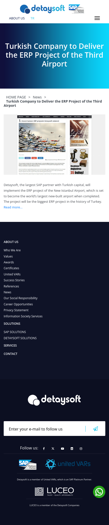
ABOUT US (17, 18)
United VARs (12, 274)
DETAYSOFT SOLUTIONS (20, 338)
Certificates (11, 268)
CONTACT (10, 354)
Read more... (13, 207)
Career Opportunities (18, 304)
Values (8, 256)
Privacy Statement (16, 310)
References (11, 286)
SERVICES (10, 345)
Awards (9, 262)
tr (32, 18)
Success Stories (14, 280)
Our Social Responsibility (20, 298)
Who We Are (12, 250)
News (7, 292)
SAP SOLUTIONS (15, 332)
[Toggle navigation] (97, 18)
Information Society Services (23, 316)
